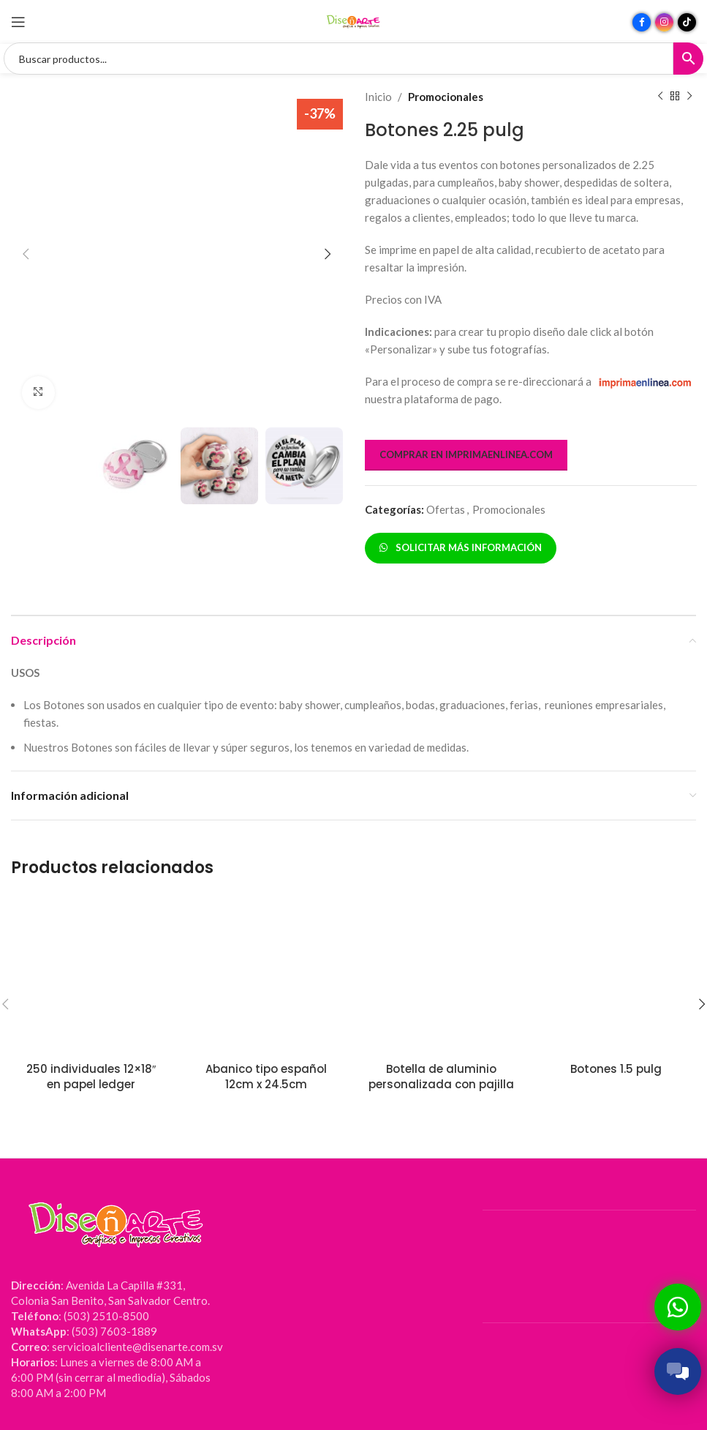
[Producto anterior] (659, 96)
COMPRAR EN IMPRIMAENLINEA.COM (466, 454)
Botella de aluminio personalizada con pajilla (441, 1076)
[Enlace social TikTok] (687, 22)
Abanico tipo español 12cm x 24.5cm (266, 1076)
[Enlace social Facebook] (641, 22)
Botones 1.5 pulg (616, 1069)
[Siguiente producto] (688, 96)
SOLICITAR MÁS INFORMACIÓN (460, 547)
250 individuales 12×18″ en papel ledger (91, 1076)
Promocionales (445, 96)
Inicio (378, 96)
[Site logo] (354, 20)
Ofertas (445, 509)
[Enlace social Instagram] (664, 22)
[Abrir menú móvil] (18, 22)
